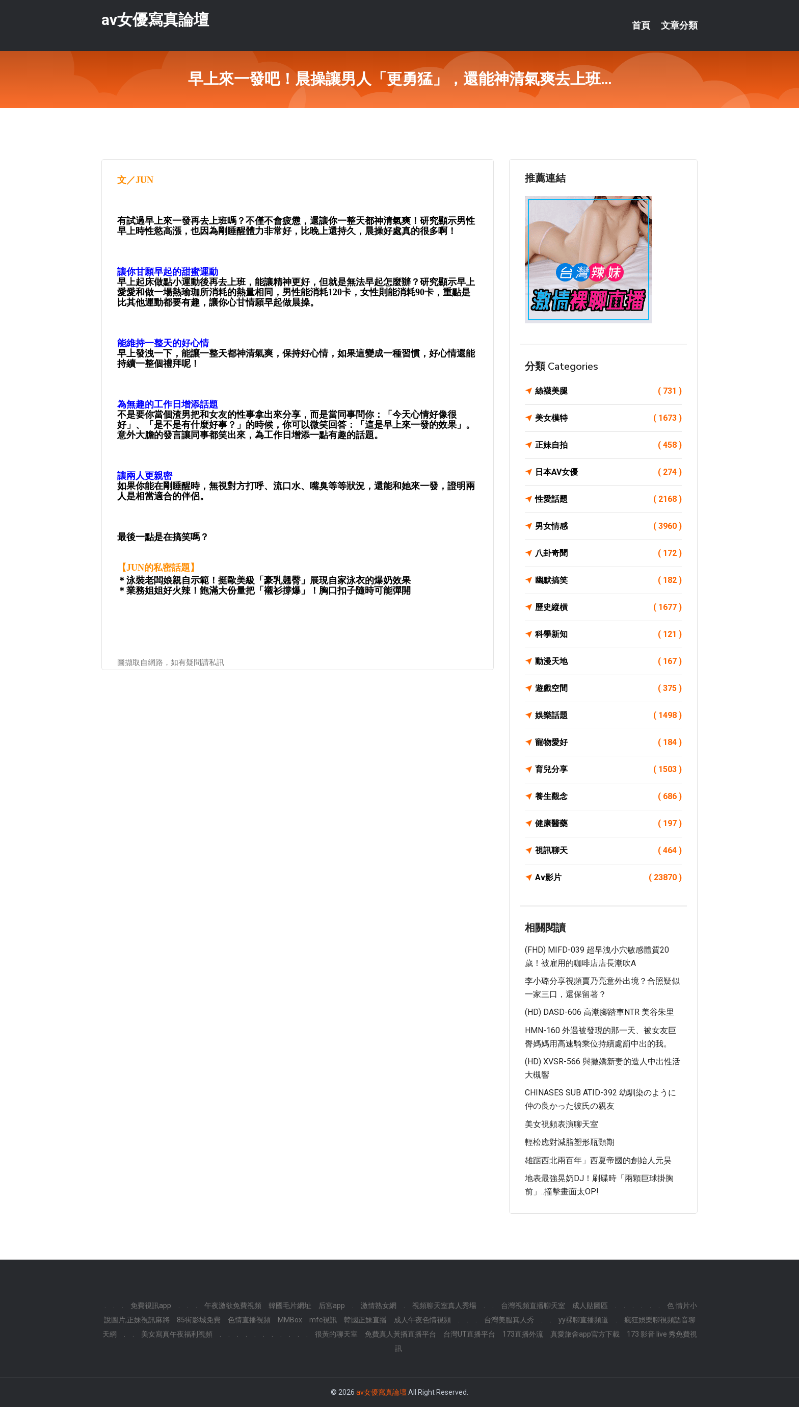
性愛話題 (608, 499)
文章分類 (679, 25)
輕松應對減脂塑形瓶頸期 (570, 1142)
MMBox (290, 1320)
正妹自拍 (608, 445)
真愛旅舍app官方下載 (585, 1334)
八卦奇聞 (608, 553)
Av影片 (608, 878)
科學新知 (608, 634)
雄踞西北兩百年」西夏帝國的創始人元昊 (598, 1160)
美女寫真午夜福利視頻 (176, 1334)
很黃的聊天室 (336, 1334)
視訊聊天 (608, 850)
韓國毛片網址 (290, 1305)
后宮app (331, 1305)
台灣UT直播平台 (469, 1334)
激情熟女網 (378, 1305)
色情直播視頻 (249, 1320)
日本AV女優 (608, 472)
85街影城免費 (199, 1320)
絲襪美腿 (608, 391)
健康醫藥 (608, 823)
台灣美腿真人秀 (509, 1320)
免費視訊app (150, 1305)
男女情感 (608, 526)
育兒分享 (608, 769)
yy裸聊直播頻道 (583, 1320)
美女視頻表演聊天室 (561, 1124)
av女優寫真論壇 (155, 20)
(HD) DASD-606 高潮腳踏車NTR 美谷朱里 (599, 1012)
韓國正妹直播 (365, 1320)
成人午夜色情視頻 (422, 1320)
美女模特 (608, 418)
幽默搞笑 (608, 580)
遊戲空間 (608, 688)
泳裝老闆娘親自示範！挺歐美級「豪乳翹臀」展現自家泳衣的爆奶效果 (268, 580)
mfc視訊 (323, 1320)
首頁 (641, 25)
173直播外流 (522, 1334)
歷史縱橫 (608, 607)
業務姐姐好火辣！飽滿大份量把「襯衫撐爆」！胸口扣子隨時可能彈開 (268, 590)
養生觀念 (608, 796)
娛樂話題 (608, 715)
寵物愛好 (608, 742)
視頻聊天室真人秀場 (444, 1305)
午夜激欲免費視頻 (232, 1305)
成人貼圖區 (590, 1305)
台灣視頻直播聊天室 (533, 1305)
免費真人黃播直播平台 (400, 1334)
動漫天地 (608, 661)
